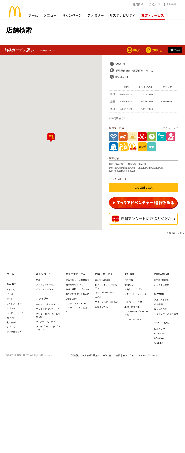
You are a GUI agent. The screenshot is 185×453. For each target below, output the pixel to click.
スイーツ (11, 327)
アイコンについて (169, 128)
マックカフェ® (14, 331)
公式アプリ (155, 4)
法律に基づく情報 (111, 355)
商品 (38, 279)
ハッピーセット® (15, 312)
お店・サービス (152, 15)
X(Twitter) (159, 338)
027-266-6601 (122, 77)
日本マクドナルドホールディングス (140, 355)
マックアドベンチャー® (47, 308)
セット (10, 298)
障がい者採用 (160, 308)
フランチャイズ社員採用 (166, 313)
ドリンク (11, 308)
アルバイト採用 (161, 299)
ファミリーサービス (45, 284)
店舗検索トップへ (175, 233)
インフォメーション (45, 289)
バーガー (11, 294)
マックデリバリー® (104, 292)
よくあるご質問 (161, 284)
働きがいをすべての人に (77, 293)
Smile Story (71, 298)
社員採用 (158, 304)
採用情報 (138, 4)
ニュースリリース (132, 319)
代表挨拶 (128, 279)
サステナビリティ (122, 15)
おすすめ (11, 289)
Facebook (159, 333)
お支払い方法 (101, 306)
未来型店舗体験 (102, 279)
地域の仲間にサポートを (77, 289)
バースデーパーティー (46, 321)
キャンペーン (72, 15)
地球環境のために (74, 284)
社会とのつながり (133, 289)
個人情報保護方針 (91, 355)
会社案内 (128, 284)
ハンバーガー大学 (133, 301)
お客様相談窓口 (161, 279)
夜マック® (11, 322)
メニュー (12, 283)
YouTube (158, 342)
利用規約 (74, 355)
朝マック (11, 317)
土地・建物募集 (132, 306)
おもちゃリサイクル (45, 304)
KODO (98, 297)
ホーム (33, 15)
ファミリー (95, 15)
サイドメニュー (14, 303)
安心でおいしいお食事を (77, 279)
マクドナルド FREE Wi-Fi (107, 301)
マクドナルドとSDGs (76, 303)
